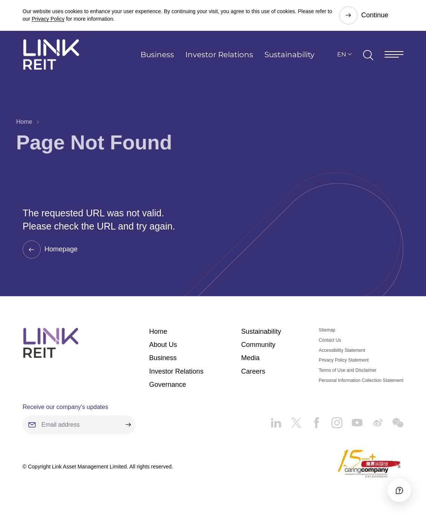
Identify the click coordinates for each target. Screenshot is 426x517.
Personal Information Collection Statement (361, 380)
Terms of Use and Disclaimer (347, 370)
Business (157, 54)
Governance (167, 384)
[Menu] (394, 54)
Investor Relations (219, 54)
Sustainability (289, 54)
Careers (253, 371)
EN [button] (341, 54)
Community (258, 344)
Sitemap (327, 330)
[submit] (128, 424)
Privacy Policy (48, 19)
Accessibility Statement (342, 350)
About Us (163, 344)
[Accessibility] (399, 490)
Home (19, 122)
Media (250, 358)
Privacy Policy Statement (344, 360)
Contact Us (330, 340)
